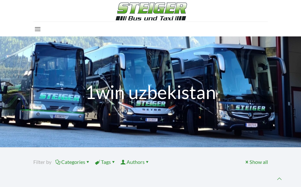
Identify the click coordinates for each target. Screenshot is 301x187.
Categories (72, 162)
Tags (105, 162)
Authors (135, 162)
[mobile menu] (37, 29)
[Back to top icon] (279, 178)
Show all (256, 162)
